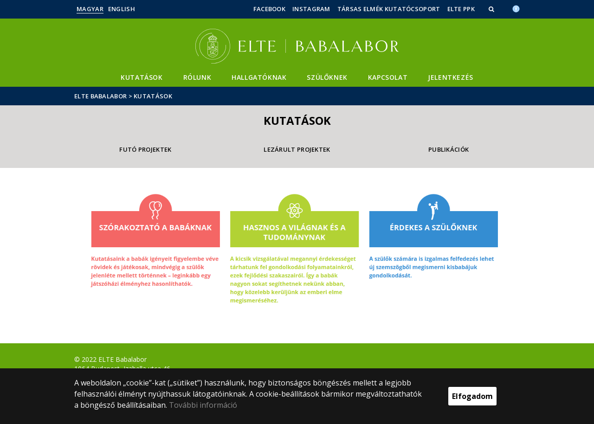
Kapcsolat (387, 77)
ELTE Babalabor (100, 96)
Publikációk (448, 149)
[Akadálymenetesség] (516, 8)
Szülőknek (327, 77)
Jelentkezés (450, 77)
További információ (203, 405)
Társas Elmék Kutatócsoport (388, 9)
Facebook (269, 9)
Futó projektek (145, 149)
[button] (492, 9)
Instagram (311, 9)
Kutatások (141, 77)
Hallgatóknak (259, 77)
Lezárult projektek (297, 149)
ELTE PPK (461, 9)
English (121, 9)
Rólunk (197, 77)
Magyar (90, 9)
